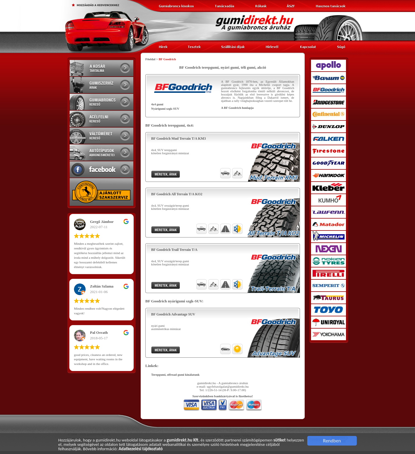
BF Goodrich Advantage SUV (173, 314)
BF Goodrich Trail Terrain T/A (174, 250)
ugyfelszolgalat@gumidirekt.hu (228, 386)
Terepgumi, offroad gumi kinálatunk (175, 374)
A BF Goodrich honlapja (237, 107)
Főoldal (150, 59)
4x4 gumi (157, 104)
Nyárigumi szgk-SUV (165, 108)
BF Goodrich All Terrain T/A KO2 (176, 194)
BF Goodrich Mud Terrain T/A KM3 (178, 138)
